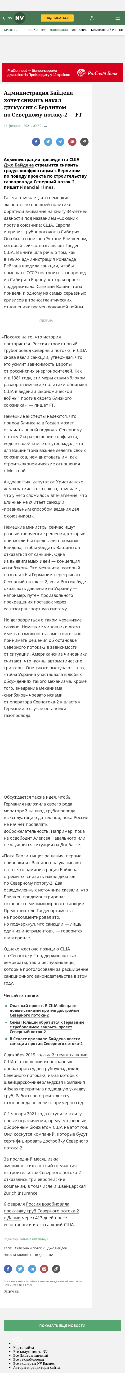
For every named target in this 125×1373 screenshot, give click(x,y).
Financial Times (37, 187)
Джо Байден (57, 1248)
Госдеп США (43, 1254)
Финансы (79, 29)
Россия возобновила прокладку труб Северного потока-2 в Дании (41, 1210)
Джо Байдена (19, 165)
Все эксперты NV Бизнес (34, 1364)
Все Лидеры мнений (30, 1356)
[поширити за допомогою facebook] (36, 142)
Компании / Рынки (107, 29)
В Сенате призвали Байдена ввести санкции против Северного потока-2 (46, 1041)
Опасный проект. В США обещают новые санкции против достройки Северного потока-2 (44, 1010)
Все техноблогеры (28, 1360)
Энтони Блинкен (17, 1254)
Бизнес (11, 29)
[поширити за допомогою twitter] (48, 142)
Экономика (58, 29)
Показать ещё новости (62, 1325)
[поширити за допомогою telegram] (60, 142)
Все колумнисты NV (30, 1352)
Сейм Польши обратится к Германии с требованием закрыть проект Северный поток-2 (47, 1027)
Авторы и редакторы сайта (36, 1368)
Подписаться (57, 18)
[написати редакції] (72, 142)
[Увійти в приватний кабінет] (92, 18)
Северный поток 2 (30, 1248)
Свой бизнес (34, 29)
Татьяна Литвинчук (33, 1239)
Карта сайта (23, 1348)
